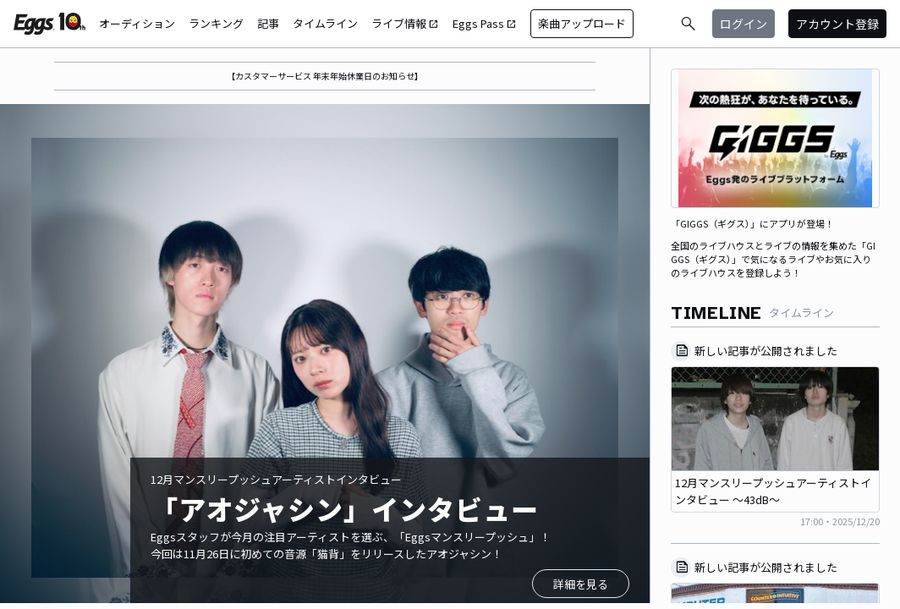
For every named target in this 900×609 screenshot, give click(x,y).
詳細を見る (580, 584)
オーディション (137, 23)
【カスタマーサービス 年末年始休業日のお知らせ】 (325, 75)
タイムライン (325, 23)
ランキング (216, 23)
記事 (268, 23)
